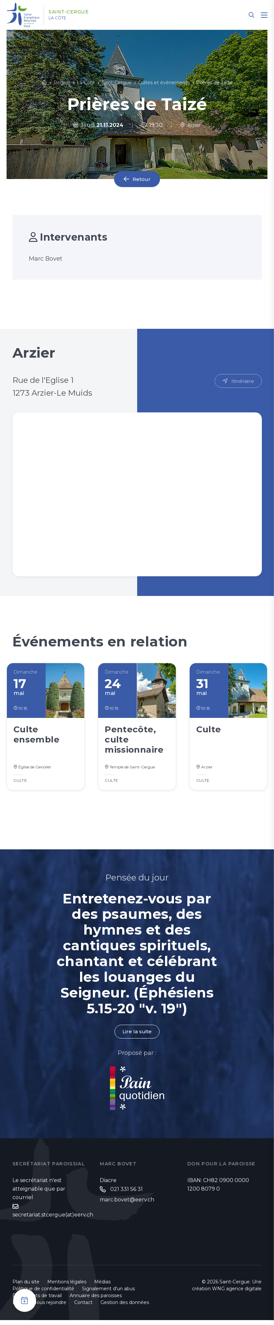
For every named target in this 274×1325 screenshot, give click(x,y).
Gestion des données (124, 1307)
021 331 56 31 (126, 1194)
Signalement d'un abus (108, 1293)
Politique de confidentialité (43, 1293)
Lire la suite (137, 1036)
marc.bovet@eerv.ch (127, 1204)
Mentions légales (66, 1287)
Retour (141, 179)
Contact (83, 1307)
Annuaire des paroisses (96, 1300)
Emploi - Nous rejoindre (39, 1307)
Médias (102, 1287)
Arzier (190, 125)
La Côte (63, 18)
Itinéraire (242, 381)
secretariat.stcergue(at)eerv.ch (52, 1219)
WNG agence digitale (237, 1293)
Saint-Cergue (74, 12)
